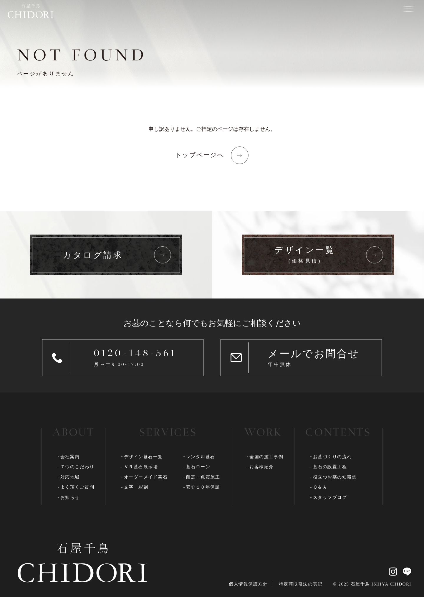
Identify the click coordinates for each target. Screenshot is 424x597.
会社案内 (70, 456)
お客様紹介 (261, 466)
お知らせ (70, 497)
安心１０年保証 (203, 487)
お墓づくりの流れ (332, 456)
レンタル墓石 (200, 456)
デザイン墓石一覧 (143, 456)
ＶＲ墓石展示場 (141, 466)
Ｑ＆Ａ (320, 487)
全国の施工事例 (266, 456)
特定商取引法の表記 (300, 584)
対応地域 (70, 477)
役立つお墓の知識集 (335, 477)
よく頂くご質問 (77, 487)
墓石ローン (198, 466)
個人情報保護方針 (248, 584)
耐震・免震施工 (203, 477)
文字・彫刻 (136, 487)
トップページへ (200, 155)
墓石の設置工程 (330, 466)
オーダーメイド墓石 (146, 477)
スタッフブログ (330, 497)
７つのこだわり (77, 466)
